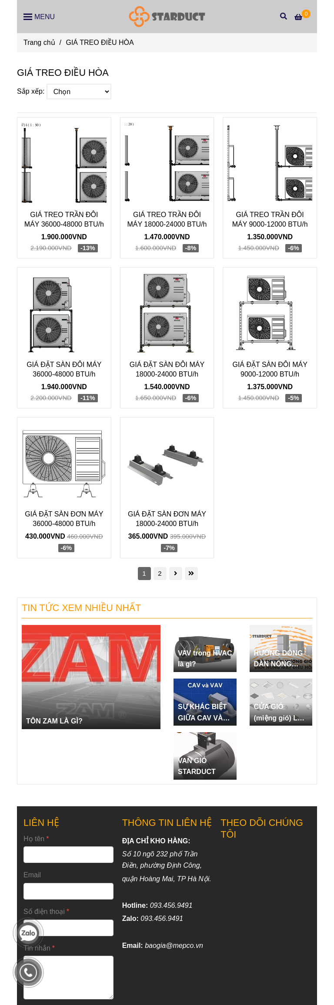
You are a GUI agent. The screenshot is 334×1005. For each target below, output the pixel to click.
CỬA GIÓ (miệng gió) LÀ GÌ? (278, 713)
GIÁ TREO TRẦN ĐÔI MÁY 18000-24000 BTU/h (167, 219)
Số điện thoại (44, 911)
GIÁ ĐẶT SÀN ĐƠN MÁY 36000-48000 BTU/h (64, 518)
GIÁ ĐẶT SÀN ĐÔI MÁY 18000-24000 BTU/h (167, 369)
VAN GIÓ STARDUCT (197, 766)
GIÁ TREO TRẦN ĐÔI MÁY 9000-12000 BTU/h (270, 219)
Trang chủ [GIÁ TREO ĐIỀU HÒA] (39, 42)
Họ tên (33, 838)
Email (32, 875)
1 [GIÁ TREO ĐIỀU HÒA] (144, 573)
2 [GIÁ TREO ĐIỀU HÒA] (159, 573)
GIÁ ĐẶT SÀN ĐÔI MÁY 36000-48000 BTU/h (64, 369)
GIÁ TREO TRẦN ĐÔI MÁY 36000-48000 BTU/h (64, 219)
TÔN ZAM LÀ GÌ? (54, 721)
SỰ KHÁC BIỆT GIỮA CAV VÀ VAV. (202, 713)
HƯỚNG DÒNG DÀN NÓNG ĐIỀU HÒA (278, 659)
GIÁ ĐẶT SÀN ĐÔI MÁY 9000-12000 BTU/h (269, 369)
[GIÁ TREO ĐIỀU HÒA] (167, 16)
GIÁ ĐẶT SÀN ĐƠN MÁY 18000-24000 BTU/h (167, 518)
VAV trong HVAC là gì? (205, 658)
